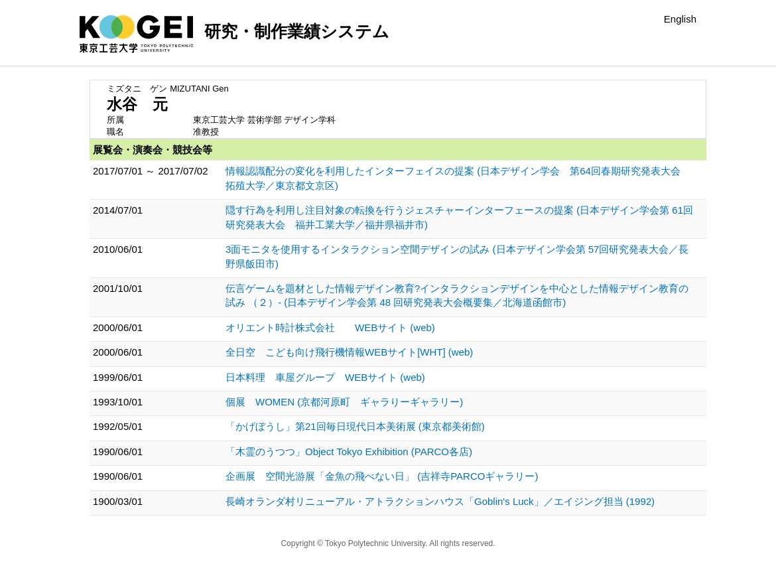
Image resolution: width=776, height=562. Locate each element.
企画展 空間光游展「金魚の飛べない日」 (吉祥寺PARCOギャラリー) (382, 476)
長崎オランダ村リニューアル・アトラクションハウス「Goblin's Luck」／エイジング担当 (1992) (440, 501)
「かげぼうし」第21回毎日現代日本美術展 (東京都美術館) (355, 426)
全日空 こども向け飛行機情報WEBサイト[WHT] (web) (349, 352)
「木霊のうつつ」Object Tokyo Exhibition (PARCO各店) (349, 451)
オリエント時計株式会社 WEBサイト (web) (330, 327)
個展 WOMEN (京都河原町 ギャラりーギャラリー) (344, 401)
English (680, 19)
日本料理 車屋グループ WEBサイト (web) (325, 377)
